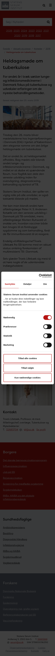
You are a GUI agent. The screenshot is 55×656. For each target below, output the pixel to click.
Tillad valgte (27, 368)
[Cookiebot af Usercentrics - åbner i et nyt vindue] (39, 276)
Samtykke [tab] (10, 284)
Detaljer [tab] (27, 284)
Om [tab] (45, 284)
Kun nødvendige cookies (28, 377)
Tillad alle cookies (27, 358)
